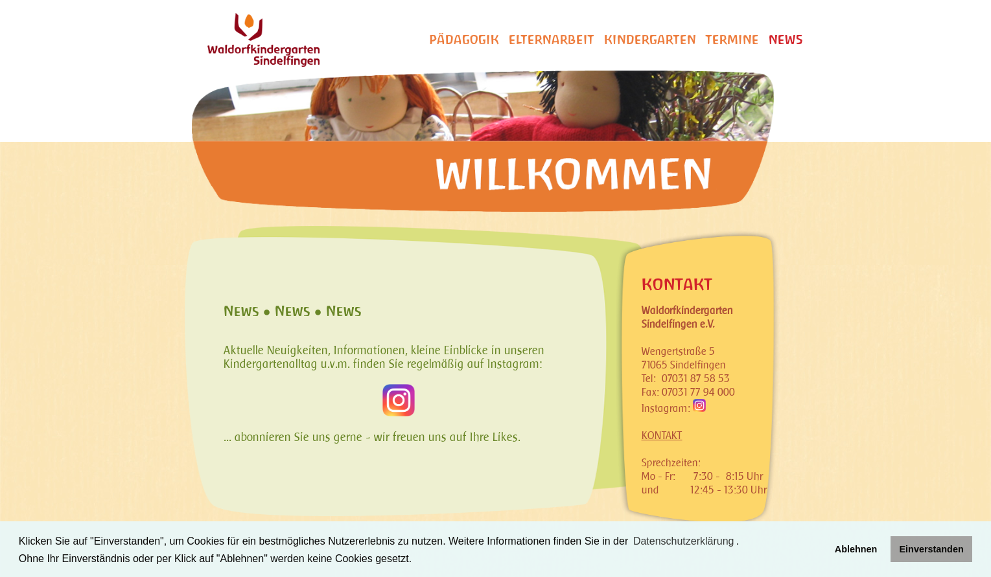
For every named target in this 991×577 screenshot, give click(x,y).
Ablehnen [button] (856, 549)
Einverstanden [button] (932, 549)
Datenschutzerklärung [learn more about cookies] (683, 541)
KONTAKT (662, 435)
